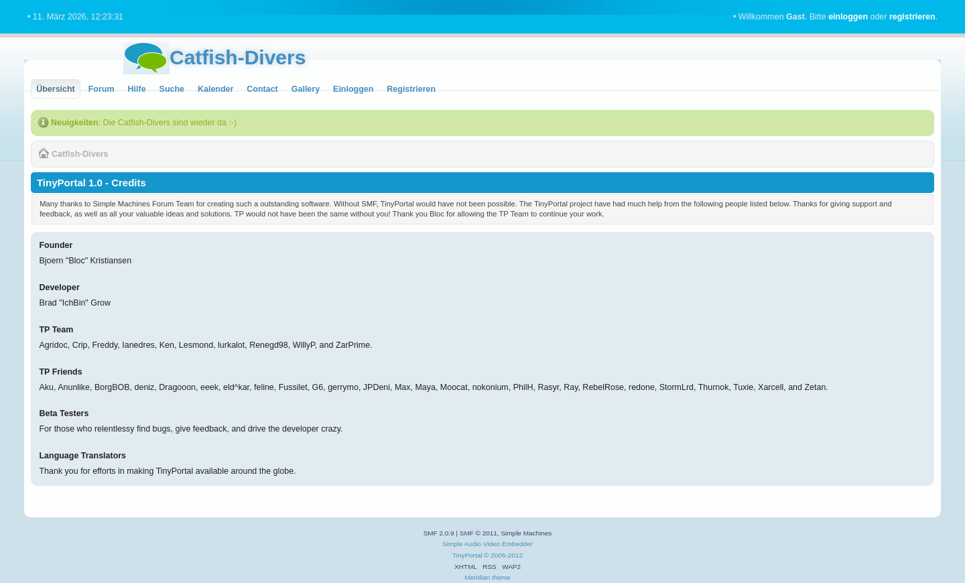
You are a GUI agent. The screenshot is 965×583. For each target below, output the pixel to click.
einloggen (848, 16)
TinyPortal (467, 555)
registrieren (912, 16)
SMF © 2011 (478, 533)
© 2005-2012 (503, 555)
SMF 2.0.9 (439, 533)
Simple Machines (526, 533)
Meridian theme (487, 577)
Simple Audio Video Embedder (487, 543)
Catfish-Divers (238, 57)
